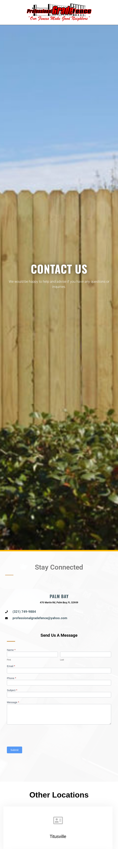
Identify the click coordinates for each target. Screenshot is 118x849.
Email (11, 666)
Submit (14, 749)
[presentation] (33, 734)
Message (13, 702)
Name (11, 650)
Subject (12, 690)
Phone (11, 678)
